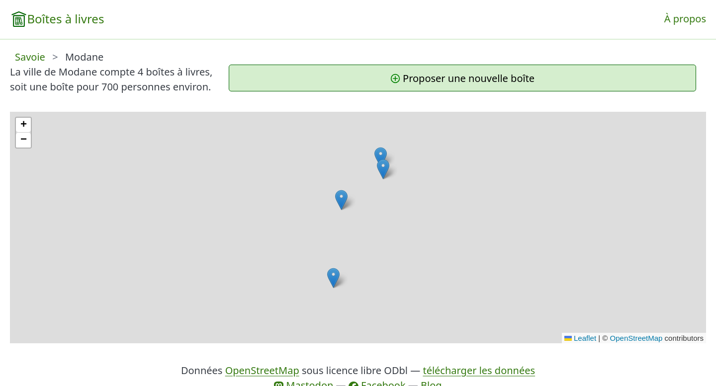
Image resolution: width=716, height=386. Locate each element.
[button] (383, 169)
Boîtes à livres (65, 18)
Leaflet (580, 338)
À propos (685, 18)
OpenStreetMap (636, 338)
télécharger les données (479, 370)
